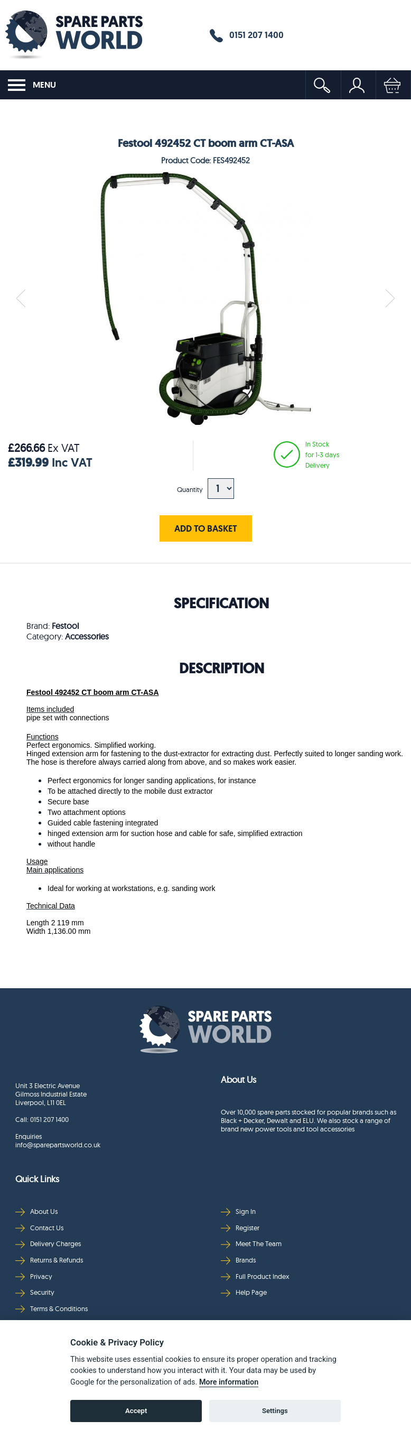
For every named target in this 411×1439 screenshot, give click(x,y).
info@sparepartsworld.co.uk (57, 1144)
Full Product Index (255, 1276)
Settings (275, 1411)
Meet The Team (251, 1243)
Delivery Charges (48, 1243)
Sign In (238, 1211)
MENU (32, 85)
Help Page (244, 1292)
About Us (36, 1211)
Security (34, 1292)
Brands (238, 1260)
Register (240, 1227)
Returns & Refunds (49, 1260)
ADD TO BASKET (205, 528)
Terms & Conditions (51, 1308)
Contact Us (39, 1227)
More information (228, 1382)
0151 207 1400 (247, 35)
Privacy (33, 1276)
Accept (136, 1411)
